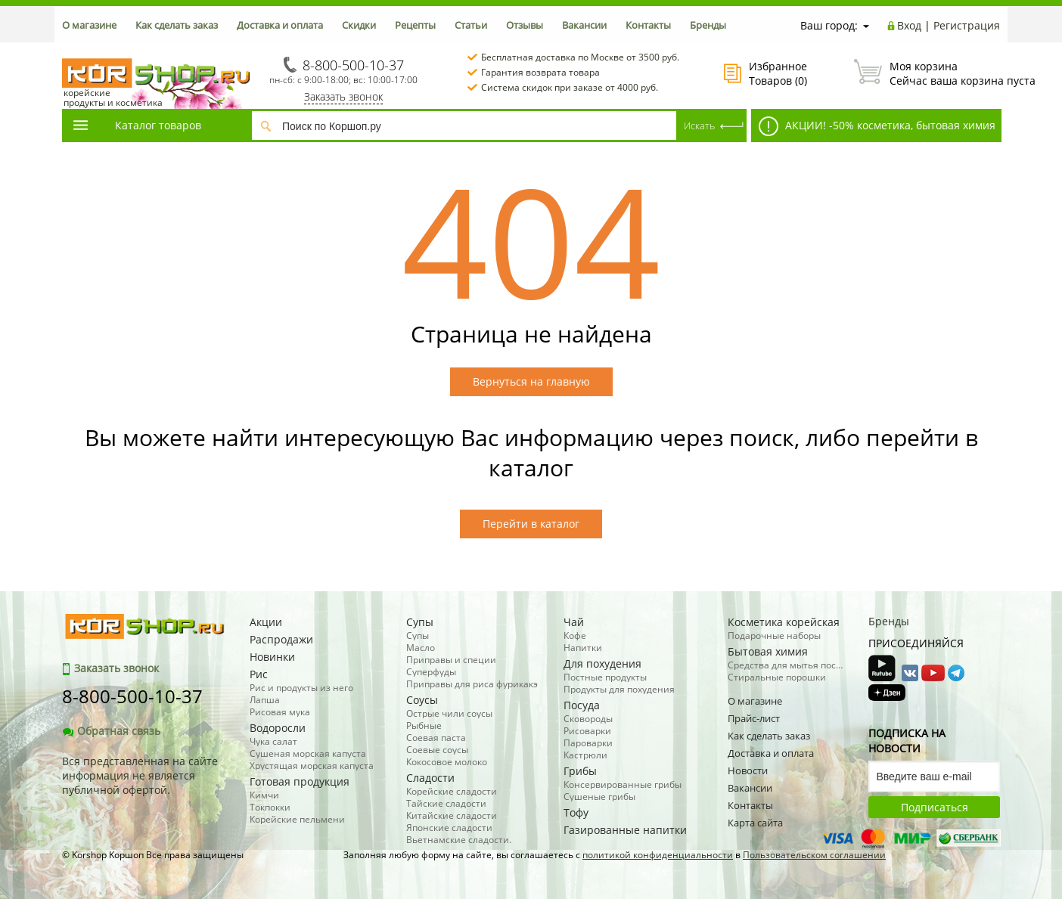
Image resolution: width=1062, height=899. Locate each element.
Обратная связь (111, 731)
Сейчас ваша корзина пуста (927, 73)
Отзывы (524, 25)
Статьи (471, 25)
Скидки (359, 25)
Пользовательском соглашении (814, 854)
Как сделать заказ (176, 25)
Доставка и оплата (280, 25)
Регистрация (966, 25)
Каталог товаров (136, 125)
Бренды (708, 25)
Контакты (648, 25)
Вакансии (584, 25)
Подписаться (934, 807)
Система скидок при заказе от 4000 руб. (569, 87)
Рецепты (415, 25)
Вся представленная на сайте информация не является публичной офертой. (140, 775)
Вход (909, 25)
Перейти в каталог (531, 523)
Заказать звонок (343, 96)
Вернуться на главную (531, 381)
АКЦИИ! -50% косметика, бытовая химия (877, 126)
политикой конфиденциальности (657, 854)
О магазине (89, 25)
